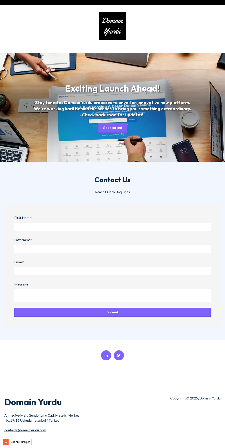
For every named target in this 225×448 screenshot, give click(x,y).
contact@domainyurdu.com (25, 430)
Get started (112, 127)
